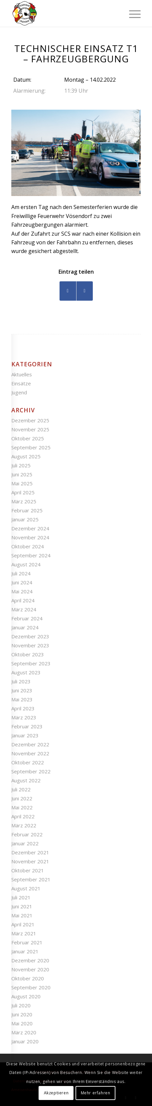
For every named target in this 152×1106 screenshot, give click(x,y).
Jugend (19, 392)
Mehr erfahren (95, 1093)
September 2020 (31, 987)
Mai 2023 (22, 699)
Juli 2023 (21, 681)
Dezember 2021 (30, 852)
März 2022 (23, 825)
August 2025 (26, 456)
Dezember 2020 (30, 960)
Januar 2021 (25, 951)
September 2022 (31, 771)
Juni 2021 (21, 906)
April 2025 (23, 492)
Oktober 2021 (27, 870)
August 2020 (26, 996)
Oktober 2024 (27, 546)
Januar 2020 (25, 1041)
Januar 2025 (25, 519)
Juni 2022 (21, 798)
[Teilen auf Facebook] (68, 290)
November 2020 (30, 969)
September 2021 (31, 879)
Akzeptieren (56, 1093)
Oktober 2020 (27, 978)
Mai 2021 (22, 915)
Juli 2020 (21, 1005)
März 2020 (23, 1032)
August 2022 (26, 780)
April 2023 (23, 708)
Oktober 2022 (27, 762)
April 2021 (23, 924)
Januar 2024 (25, 627)
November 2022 (30, 753)
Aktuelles (21, 374)
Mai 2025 (22, 483)
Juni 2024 (21, 582)
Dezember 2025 (30, 420)
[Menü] (131, 13)
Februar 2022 (27, 834)
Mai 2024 (22, 591)
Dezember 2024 (30, 528)
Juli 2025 (21, 465)
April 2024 (23, 600)
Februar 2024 (27, 618)
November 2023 (30, 645)
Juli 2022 (21, 789)
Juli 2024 (21, 573)
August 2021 (26, 888)
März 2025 (23, 501)
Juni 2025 (21, 474)
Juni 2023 (21, 690)
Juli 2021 (21, 897)
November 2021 (30, 861)
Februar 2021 (27, 942)
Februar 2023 (27, 726)
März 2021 (23, 933)
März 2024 (23, 609)
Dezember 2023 (30, 636)
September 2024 (31, 555)
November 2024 (30, 537)
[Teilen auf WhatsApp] (84, 290)
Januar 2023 (25, 735)
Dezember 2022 (30, 744)
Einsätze (21, 383)
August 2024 (26, 564)
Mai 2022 (22, 807)
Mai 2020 (22, 1023)
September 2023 (31, 663)
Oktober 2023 (27, 654)
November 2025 (30, 429)
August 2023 (26, 672)
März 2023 (23, 717)
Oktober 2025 (27, 438)
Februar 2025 (27, 510)
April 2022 (23, 816)
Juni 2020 (21, 1014)
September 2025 (31, 447)
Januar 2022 (25, 843)
